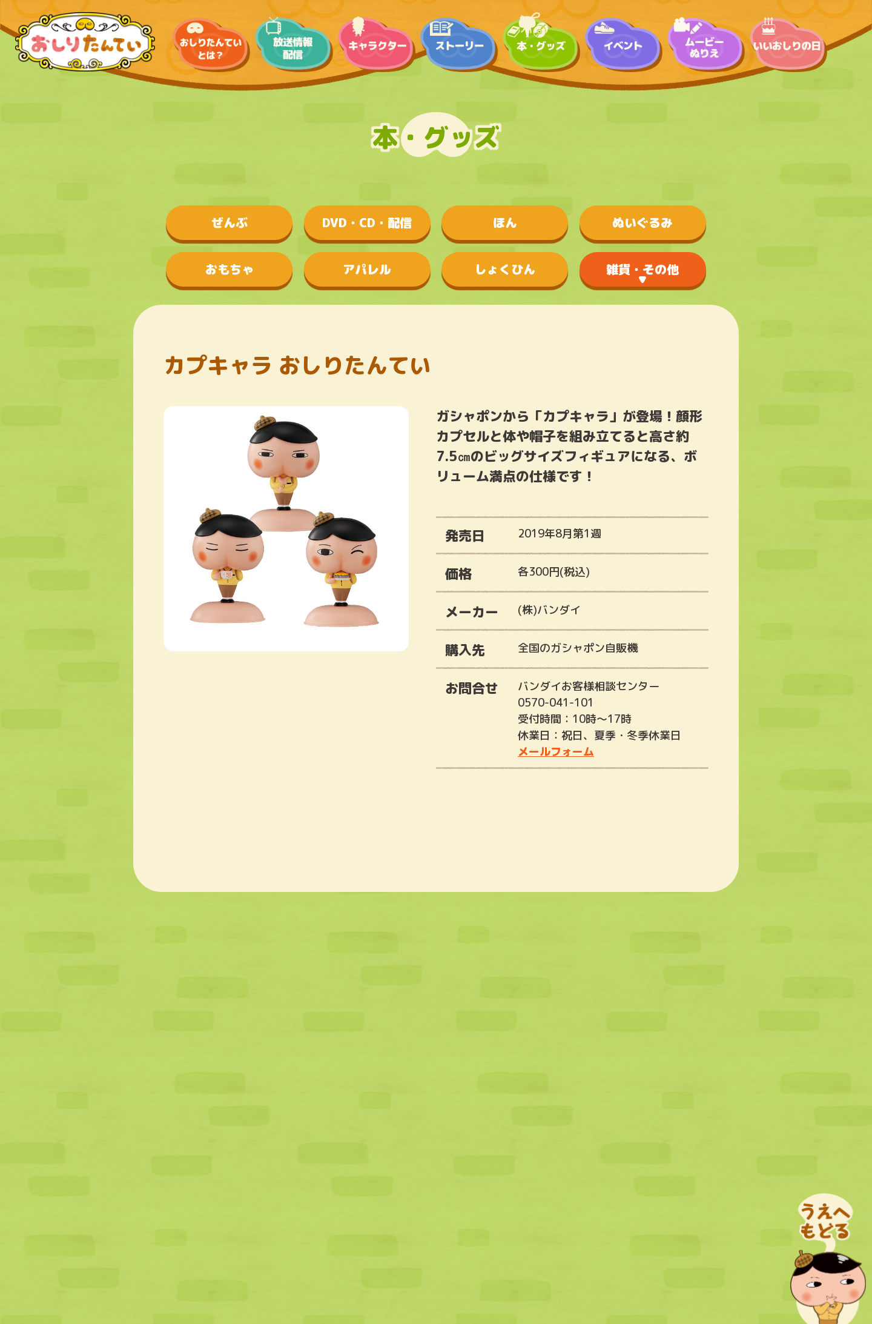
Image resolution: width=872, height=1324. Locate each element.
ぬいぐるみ (642, 222)
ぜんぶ (229, 222)
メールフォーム (556, 751)
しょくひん (505, 269)
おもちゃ (229, 269)
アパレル (367, 269)
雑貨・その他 (642, 269)
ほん (505, 222)
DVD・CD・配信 (367, 222)
